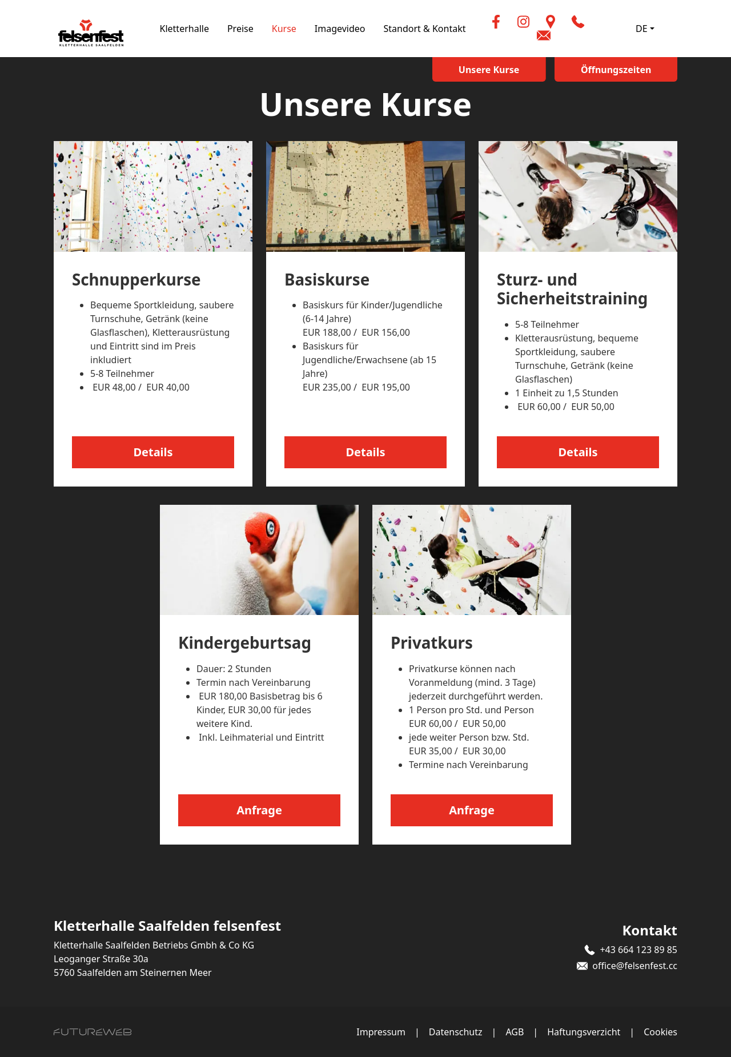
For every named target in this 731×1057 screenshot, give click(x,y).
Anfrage (259, 810)
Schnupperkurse (137, 279)
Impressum (380, 1032)
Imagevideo (357, 28)
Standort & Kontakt (442, 28)
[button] (594, 22)
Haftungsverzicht (583, 1032)
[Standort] (566, 22)
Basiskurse (327, 279)
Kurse (301, 28)
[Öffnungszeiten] (624, 69)
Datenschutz (456, 1032)
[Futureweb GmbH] (92, 1032)
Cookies (660, 1032)
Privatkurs (432, 642)
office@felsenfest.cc (634, 965)
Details (152, 452)
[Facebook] (512, 22)
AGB (514, 1032)
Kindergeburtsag (245, 642)
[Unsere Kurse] (511, 69)
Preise (257, 28)
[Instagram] (539, 22)
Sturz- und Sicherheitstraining (573, 289)
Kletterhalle (201, 28)
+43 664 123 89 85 (638, 949)
